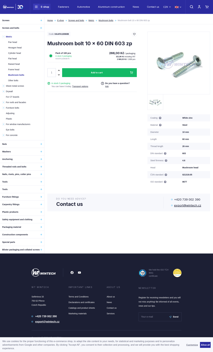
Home (50, 20)
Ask (107, 86)
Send (173, 316)
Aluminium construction (111, 8)
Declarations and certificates (81, 302)
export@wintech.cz (187, 205)
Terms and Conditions (78, 297)
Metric (91, 20)
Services (111, 313)
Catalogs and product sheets (81, 308)
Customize (192, 345)
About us (111, 297)
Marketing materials (77, 313)
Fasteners (63, 8)
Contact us (153, 8)
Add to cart (97, 72)
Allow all (205, 345)
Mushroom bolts (106, 20)
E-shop (41, 8)
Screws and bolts (76, 20)
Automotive (83, 8)
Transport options (80, 86)
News (136, 8)
